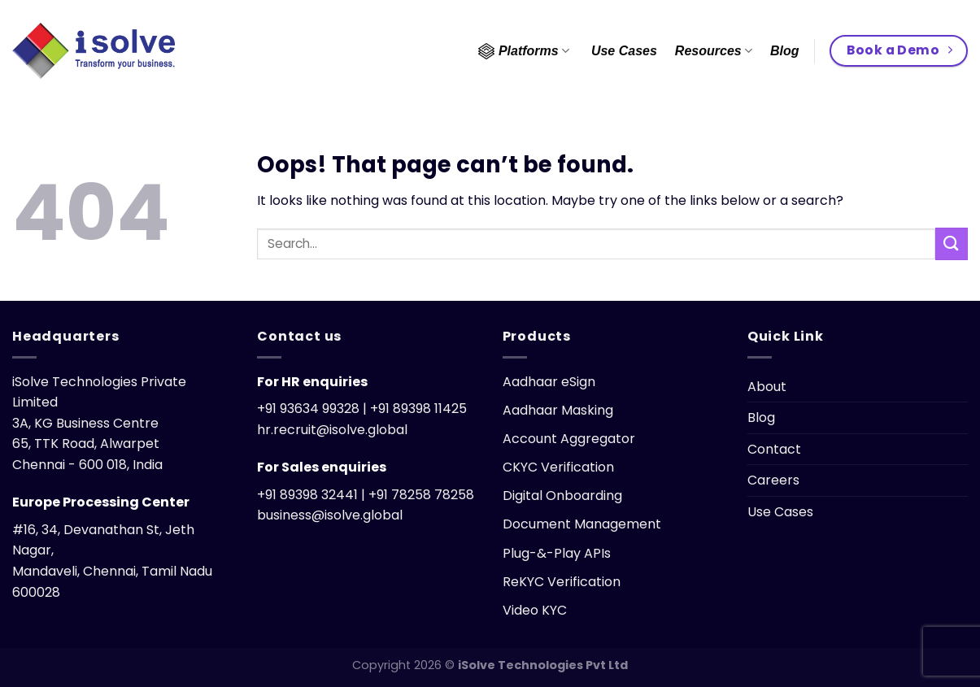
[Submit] (951, 243)
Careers (773, 480)
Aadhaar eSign (549, 381)
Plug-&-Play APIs (557, 553)
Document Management (582, 524)
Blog (784, 51)
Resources (713, 51)
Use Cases (624, 51)
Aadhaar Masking (558, 410)
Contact (774, 449)
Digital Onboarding (562, 495)
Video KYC (535, 610)
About (766, 386)
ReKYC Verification (562, 581)
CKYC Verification (558, 467)
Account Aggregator (569, 438)
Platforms (523, 51)
